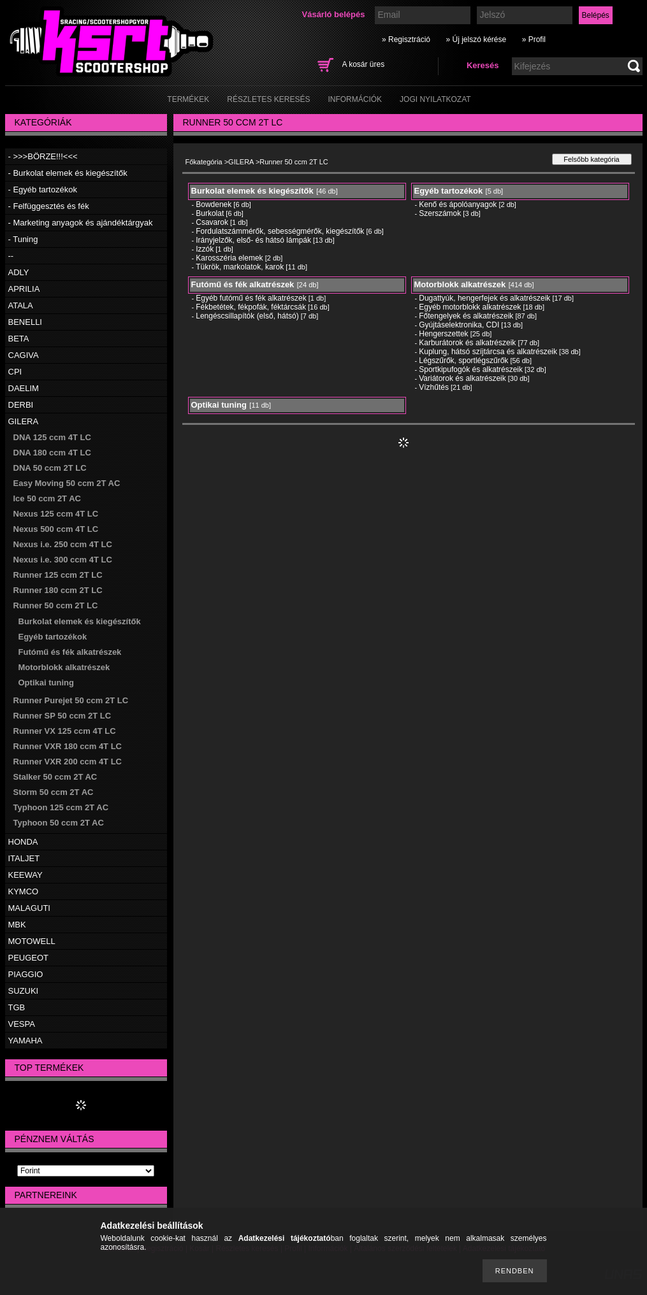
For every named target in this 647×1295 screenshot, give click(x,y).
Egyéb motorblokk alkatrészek (470, 307)
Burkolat (210, 213)
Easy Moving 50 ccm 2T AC (66, 483)
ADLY (18, 272)
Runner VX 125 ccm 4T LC (64, 731)
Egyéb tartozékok (52, 636)
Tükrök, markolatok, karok (240, 266)
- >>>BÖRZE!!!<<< (43, 156)
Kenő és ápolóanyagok (458, 204)
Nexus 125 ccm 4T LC (56, 514)
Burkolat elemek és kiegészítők (79, 621)
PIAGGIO (25, 974)
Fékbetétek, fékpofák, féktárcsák (251, 307)
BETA (18, 338)
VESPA (21, 1024)
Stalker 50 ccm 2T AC (55, 777)
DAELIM (23, 388)
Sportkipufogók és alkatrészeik (471, 369)
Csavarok (212, 222)
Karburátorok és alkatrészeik (467, 342)
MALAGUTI (29, 908)
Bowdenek (213, 204)
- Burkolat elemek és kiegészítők (67, 173)
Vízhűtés (434, 387)
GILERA (23, 421)
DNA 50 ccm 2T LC (50, 468)
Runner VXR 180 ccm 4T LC (67, 746)
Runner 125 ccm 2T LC (58, 575)
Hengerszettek (443, 333)
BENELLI (25, 322)
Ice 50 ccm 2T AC (47, 498)
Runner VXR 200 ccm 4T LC (67, 761)
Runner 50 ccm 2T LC (55, 605)
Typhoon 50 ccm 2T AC (58, 822)
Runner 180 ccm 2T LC (58, 590)
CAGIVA (23, 355)
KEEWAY (25, 875)
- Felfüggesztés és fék (48, 206)
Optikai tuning (46, 682)
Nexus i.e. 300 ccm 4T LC (62, 559)
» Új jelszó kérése (476, 39)
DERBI (21, 405)
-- (11, 256)
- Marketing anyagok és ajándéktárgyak (80, 222)
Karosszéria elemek (229, 258)
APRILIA (24, 289)
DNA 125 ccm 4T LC (52, 437)
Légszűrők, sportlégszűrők (463, 360)
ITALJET (24, 858)
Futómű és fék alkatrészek (70, 652)
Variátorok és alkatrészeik (462, 378)
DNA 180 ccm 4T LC (52, 452)
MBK (17, 924)
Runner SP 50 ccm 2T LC (62, 715)
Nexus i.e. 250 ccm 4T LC (62, 544)
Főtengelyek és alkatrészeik (466, 315)
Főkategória (203, 162)
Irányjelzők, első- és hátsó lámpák (253, 240)
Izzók (205, 249)
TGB (16, 1007)
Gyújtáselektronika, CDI (459, 324)
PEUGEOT (28, 957)
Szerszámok (440, 213)
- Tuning (23, 239)
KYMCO (23, 891)
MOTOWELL (31, 941)
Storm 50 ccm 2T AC (53, 792)
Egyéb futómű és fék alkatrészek (251, 298)
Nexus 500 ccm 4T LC (56, 529)
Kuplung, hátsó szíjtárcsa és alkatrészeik (488, 351)
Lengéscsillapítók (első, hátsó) (247, 315)
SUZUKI (23, 991)
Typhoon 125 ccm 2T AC (61, 807)
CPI (15, 371)
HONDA (23, 842)
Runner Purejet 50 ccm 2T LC (71, 700)
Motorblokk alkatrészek (64, 667)
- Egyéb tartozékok (42, 189)
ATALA (20, 305)
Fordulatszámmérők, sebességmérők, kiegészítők (280, 231)
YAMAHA (25, 1040)
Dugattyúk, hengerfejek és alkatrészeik (484, 298)
